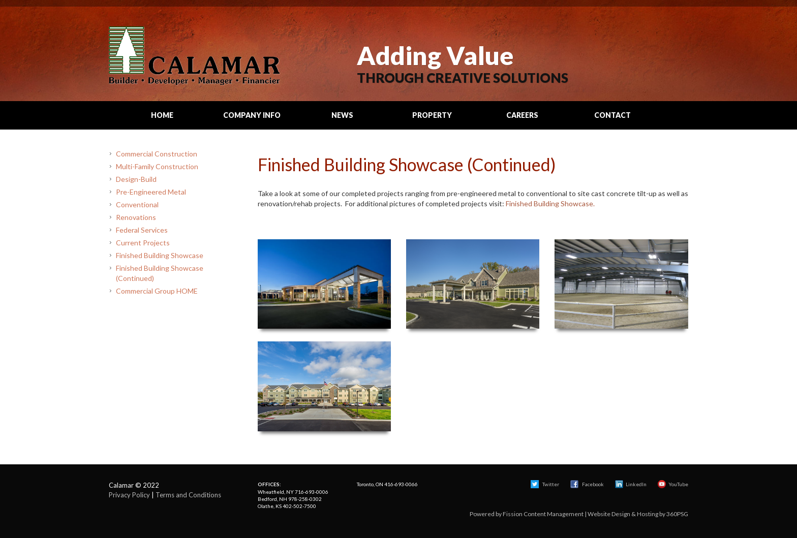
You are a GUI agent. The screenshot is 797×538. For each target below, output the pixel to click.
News (342, 115)
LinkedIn (631, 484)
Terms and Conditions (188, 495)
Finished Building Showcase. (550, 203)
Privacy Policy (129, 495)
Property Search (432, 120)
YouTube (673, 484)
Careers (522, 115)
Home (162, 115)
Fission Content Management (543, 514)
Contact (612, 115)
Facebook (587, 484)
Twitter (545, 484)
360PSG (677, 514)
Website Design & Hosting (623, 514)
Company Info (252, 115)
